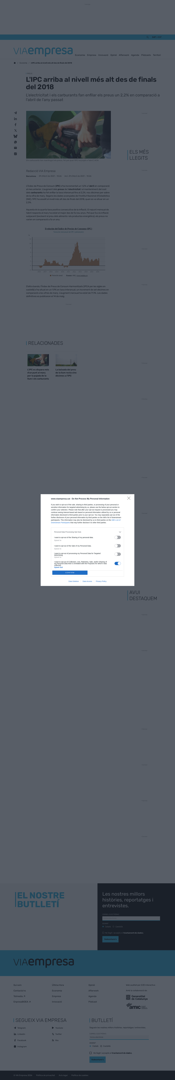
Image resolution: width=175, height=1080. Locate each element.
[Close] (129, 499)
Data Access (87, 581)
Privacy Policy (101, 581)
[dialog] (87, 540)
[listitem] (87, 532)
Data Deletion (74, 581)
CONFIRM (69, 573)
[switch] (118, 537)
